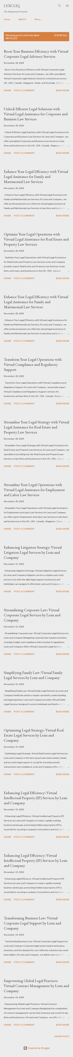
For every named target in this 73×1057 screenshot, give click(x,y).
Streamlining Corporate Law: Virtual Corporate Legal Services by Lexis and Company (32, 615)
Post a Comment (24, 90)
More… (38, 19)
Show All (61, 35)
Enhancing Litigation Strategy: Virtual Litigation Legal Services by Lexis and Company (33, 552)
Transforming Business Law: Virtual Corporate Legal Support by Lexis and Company (32, 923)
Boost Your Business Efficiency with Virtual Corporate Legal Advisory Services (36, 54)
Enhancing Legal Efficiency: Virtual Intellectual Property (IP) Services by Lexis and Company (35, 797)
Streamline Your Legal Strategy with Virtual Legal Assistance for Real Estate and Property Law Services (36, 427)
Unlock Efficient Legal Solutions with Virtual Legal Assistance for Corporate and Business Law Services (36, 113)
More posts (62, 1036)
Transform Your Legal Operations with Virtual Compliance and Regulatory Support (33, 364)
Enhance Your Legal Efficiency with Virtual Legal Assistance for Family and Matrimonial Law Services (36, 176)
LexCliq (12, 5)
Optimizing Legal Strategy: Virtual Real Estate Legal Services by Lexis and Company (34, 735)
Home (7, 19)
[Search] (60, 6)
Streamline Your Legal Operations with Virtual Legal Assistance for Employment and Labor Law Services (34, 489)
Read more (62, 90)
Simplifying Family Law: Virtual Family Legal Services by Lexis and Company (33, 675)
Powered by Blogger (36, 1048)
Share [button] (7, 90)
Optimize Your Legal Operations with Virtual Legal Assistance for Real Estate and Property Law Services (36, 239)
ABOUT (22, 19)
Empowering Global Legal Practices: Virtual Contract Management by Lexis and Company (36, 985)
